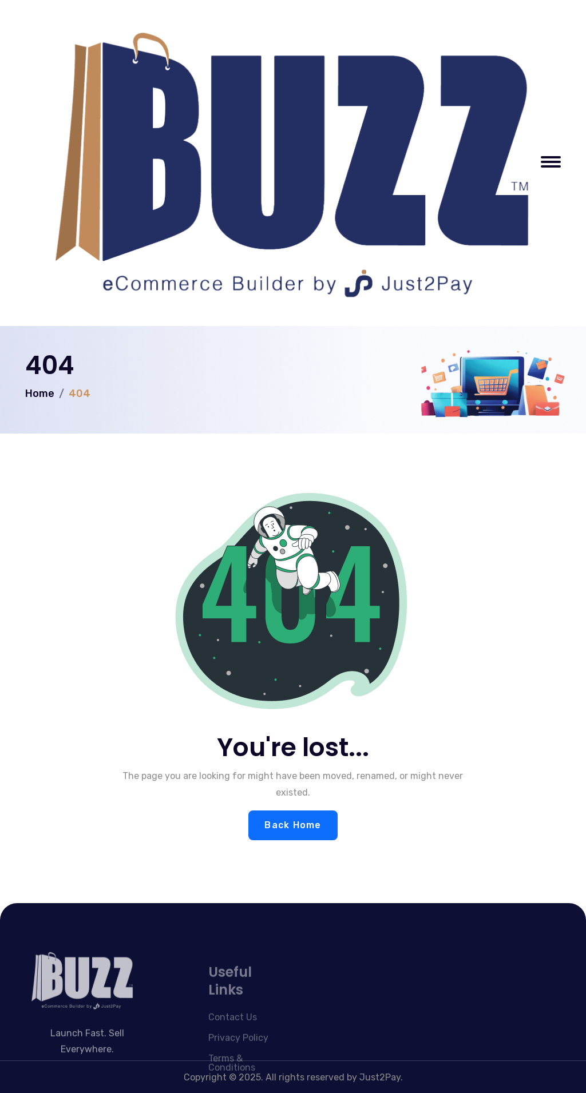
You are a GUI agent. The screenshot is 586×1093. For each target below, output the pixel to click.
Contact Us (232, 1031)
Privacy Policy (238, 1051)
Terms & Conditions (231, 1077)
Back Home (292, 825)
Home (39, 393)
